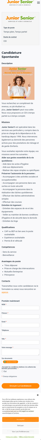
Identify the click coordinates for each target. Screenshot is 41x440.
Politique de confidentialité (26, 437)
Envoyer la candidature (20, 386)
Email (4, 321)
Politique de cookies (11, 437)
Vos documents (7, 358)
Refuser (20, 425)
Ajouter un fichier (10, 362)
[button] (38, 395)
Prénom (5, 313)
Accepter (20, 419)
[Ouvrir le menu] (38, 2)
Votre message (7, 347)
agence (5, 292)
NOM (4, 304)
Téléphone (5, 330)
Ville (4, 339)
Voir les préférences (20, 432)
